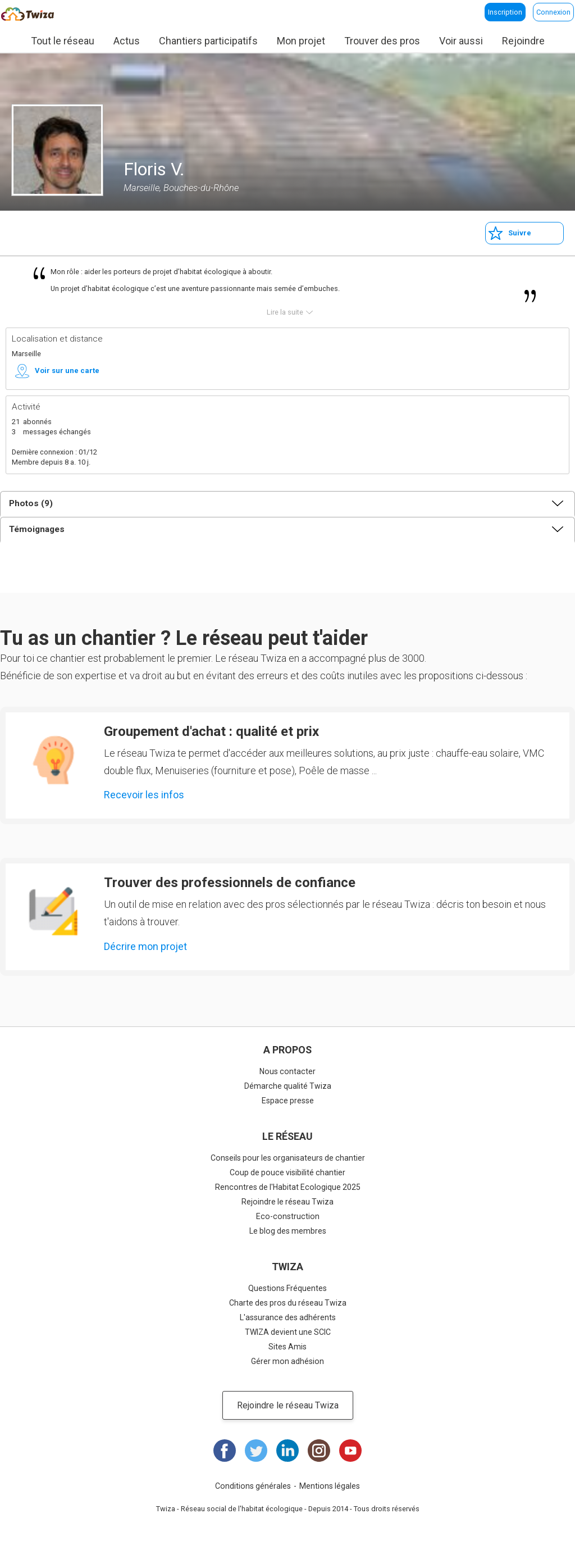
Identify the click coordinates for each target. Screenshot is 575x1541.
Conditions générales (253, 1485)
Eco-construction (288, 1216)
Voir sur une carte (67, 370)
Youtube (350, 1450)
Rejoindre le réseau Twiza (287, 1201)
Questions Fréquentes (287, 1288)
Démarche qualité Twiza (287, 1085)
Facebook (224, 1450)
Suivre (519, 233)
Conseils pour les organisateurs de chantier (288, 1157)
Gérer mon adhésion (287, 1361)
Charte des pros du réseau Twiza (287, 1302)
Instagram (319, 1450)
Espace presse (288, 1100)
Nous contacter (287, 1071)
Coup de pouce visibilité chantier (287, 1172)
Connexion (553, 12)
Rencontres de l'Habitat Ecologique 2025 (287, 1187)
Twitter (256, 1450)
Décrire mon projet (145, 946)
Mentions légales (329, 1485)
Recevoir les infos (144, 795)
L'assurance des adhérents (288, 1317)
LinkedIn (287, 1450)
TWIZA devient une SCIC (288, 1332)
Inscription (505, 12)
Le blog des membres (287, 1230)
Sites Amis (287, 1346)
